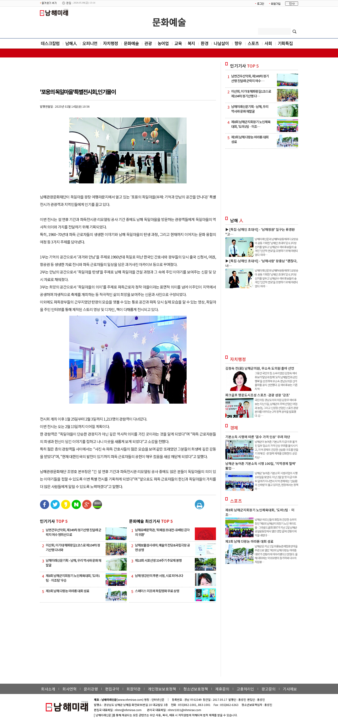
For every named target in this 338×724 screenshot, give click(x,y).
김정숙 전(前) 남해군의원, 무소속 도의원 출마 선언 (259, 368)
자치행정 (110, 43)
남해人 (71, 43)
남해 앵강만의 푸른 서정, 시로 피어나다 (159, 575)
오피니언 (89, 43)
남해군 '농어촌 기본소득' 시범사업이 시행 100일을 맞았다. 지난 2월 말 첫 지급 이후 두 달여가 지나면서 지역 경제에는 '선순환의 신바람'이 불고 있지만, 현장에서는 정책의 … (276, 481)
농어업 (163, 43)
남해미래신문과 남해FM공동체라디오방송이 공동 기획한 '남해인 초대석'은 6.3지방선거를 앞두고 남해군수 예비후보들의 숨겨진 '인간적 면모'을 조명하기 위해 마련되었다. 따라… (276, 247)
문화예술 (169, 22)
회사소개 (48, 689)
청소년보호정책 (195, 689)
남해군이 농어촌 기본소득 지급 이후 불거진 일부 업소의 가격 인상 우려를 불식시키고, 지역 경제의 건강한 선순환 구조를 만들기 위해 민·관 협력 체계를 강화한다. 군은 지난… (276, 449)
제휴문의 (222, 689)
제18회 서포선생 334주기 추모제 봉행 (158, 560)
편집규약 (112, 689)
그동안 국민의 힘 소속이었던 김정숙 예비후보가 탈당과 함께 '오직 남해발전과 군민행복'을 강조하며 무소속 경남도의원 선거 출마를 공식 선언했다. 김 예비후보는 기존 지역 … (276, 381)
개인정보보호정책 (162, 689)
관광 (148, 43)
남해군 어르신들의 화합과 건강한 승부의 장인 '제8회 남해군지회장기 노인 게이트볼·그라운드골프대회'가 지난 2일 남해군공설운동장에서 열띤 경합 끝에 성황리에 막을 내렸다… (276, 527)
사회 (268, 43)
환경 (204, 43)
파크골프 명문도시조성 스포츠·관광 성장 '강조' (257, 395)
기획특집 (285, 43)
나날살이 (221, 43)
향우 (238, 43)
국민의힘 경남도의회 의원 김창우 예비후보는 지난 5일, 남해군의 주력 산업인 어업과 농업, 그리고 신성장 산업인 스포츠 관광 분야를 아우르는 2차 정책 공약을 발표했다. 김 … (276, 407)
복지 (191, 43)
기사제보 (290, 689)
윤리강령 (91, 689)
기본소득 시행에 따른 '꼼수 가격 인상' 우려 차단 (257, 436)
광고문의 (268, 689)
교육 (178, 43)
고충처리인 (245, 689)
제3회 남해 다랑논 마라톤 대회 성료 (67, 590)
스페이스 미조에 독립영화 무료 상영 (157, 590)
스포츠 (253, 43)
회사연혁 (69, 689)
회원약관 (134, 689)
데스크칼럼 (50, 43)
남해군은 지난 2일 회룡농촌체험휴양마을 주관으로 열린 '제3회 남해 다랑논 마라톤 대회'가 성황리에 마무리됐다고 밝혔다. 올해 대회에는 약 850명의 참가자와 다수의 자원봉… (276, 554)
